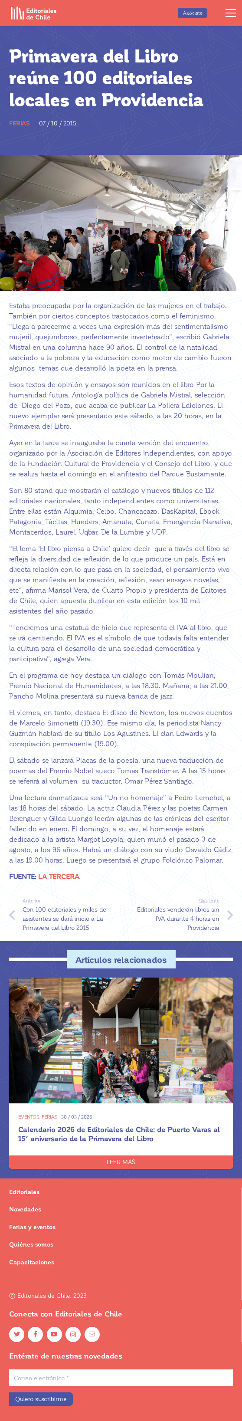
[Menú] (231, 13)
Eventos (28, 1116)
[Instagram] (73, 1334)
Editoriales (24, 1191)
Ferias (19, 123)
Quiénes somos (31, 1244)
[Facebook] (35, 1334)
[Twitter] (16, 1334)
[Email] (92, 1334)
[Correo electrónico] (121, 1377)
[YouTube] (54, 1334)
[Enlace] (34, 13)
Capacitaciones (31, 1262)
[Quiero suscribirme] (41, 1399)
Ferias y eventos (32, 1227)
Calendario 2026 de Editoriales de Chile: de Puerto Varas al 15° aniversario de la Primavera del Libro (119, 1133)
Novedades (25, 1209)
